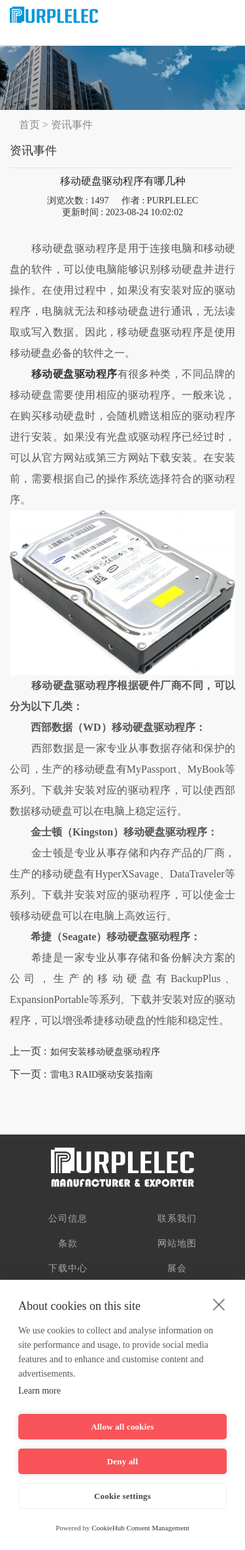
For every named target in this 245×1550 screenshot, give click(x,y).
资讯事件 (72, 124)
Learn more (39, 1391)
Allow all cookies (122, 1427)
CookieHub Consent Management (140, 1528)
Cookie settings (122, 1496)
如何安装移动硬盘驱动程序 (105, 1052)
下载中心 (68, 1268)
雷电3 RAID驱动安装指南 (101, 1075)
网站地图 (177, 1243)
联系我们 (177, 1219)
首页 (29, 124)
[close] (219, 1304)
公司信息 (68, 1219)
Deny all (122, 1461)
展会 (177, 1268)
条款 (68, 1243)
